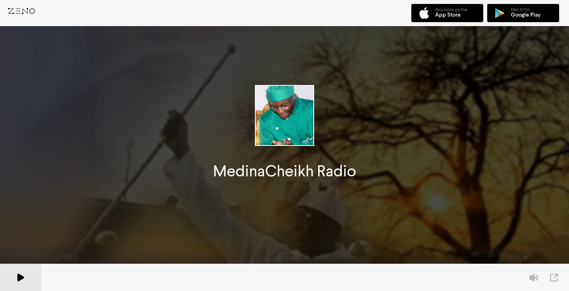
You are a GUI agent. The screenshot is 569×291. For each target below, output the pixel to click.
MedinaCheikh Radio (284, 171)
